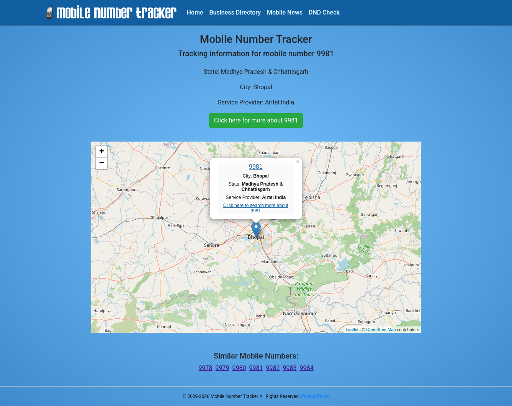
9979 (222, 368)
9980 (239, 368)
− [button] (101, 163)
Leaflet (352, 329)
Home (195, 12)
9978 (206, 368)
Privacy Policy (315, 396)
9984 (306, 368)
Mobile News (285, 12)
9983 (289, 368)
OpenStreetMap (381, 329)
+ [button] (101, 152)
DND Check (324, 12)
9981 (256, 166)
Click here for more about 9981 (256, 120)
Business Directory (235, 12)
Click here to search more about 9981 (255, 208)
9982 (273, 368)
